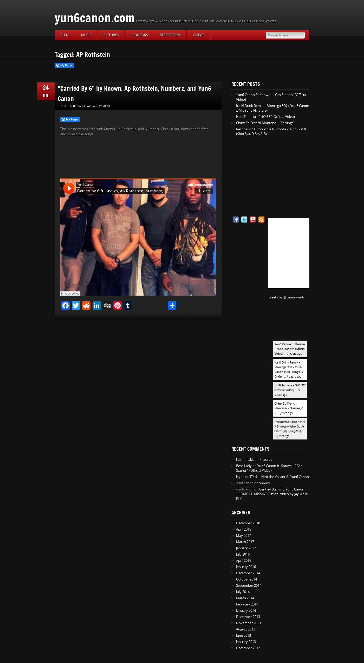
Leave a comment (97, 106)
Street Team (170, 35)
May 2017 (243, 536)
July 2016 (243, 554)
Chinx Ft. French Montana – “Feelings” (265, 123)
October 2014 (246, 579)
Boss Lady (244, 466)
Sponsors (139, 35)
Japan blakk (245, 460)
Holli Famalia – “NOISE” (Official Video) (265, 117)
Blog (64, 35)
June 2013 (243, 636)
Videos (198, 35)
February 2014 (247, 604)
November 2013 (248, 623)
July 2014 (243, 592)
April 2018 (243, 529)
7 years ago (294, 353)
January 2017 (246, 548)
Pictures (111, 35)
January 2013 (246, 642)
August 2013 (245, 629)
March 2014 (245, 598)
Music (86, 35)
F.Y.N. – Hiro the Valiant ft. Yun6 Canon (279, 477)
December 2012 (248, 648)
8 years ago (284, 413)
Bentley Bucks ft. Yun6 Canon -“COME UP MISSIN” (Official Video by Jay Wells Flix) (272, 494)
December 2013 (248, 617)
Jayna (240, 477)
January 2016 (246, 567)
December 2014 (248, 573)
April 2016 (243, 561)
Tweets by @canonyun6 (285, 297)
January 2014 (246, 611)
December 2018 (248, 523)
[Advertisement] (263, 176)
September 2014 (248, 586)
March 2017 (245, 542)
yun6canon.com (95, 17)
